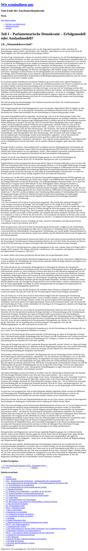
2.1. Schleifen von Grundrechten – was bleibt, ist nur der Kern (28, 491)
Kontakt (8, 28)
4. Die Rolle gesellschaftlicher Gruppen (20, 543)
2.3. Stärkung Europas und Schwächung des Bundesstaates (27, 495)
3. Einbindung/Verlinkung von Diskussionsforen (23, 531)
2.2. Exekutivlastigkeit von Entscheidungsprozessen (25, 493)
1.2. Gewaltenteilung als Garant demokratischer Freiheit (26, 487)
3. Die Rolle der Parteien (15, 541)
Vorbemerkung (11, 479)
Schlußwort (10, 545)
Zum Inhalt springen (8, 20)
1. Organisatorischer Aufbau (16, 526)
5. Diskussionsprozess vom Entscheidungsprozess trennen (27, 522)
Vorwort (8, 477)
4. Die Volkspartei (12, 537)
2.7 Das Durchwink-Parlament (13, 466)
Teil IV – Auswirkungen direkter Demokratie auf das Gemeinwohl (30, 533)
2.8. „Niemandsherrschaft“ (15, 506)
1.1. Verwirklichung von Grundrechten (20, 485)
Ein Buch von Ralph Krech (15, 24)
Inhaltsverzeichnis (12, 26)
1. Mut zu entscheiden (14, 510)
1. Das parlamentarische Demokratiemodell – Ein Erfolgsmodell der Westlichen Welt (37, 483)
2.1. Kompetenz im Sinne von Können (20, 514)
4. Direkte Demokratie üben (16, 520)
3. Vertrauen (10, 518)
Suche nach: (5, 468)
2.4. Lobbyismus (12, 497)
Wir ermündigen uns (17, 4)
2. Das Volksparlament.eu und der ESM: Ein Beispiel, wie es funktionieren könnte (36, 529)
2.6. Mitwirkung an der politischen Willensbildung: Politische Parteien (31, 502)
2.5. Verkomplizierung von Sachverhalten (21, 500)
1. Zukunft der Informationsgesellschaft (20, 535)
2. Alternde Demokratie (14, 489)
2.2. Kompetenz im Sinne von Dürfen (19, 516)
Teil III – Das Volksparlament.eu (17, 524)
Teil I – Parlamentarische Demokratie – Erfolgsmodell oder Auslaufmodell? (33, 481)
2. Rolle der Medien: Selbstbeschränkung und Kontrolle (26, 539)
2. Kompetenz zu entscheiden (16, 512)
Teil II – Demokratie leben (37, 466)
